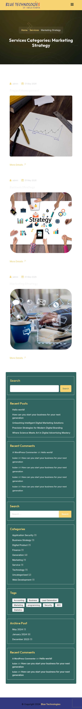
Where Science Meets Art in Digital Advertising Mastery (41, 432)
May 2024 (17, 628)
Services (34, 30)
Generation (18, 554)
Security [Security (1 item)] (48, 604)
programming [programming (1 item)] (34, 604)
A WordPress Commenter (24, 451)
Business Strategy (22, 187)
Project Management (25, 90)
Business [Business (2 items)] (33, 600)
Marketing (17, 559)
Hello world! (18, 409)
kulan (15, 457)
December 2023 (20, 638)
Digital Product (20, 544)
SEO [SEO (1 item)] (59, 604)
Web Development (21, 579)
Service (16, 564)
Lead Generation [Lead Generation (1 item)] (49, 600)
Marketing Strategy (24, 283)
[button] (72, 4)
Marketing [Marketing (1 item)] (18, 604)
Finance (16, 549)
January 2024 (19, 633)
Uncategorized (20, 574)
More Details (18, 164)
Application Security (22, 534)
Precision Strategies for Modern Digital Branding (37, 427)
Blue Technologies (50, 703)
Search (15, 380)
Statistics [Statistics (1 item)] (18, 609)
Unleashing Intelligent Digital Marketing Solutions (38, 422)
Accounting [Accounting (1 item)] (19, 600)
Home (24, 30)
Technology (18, 569)
